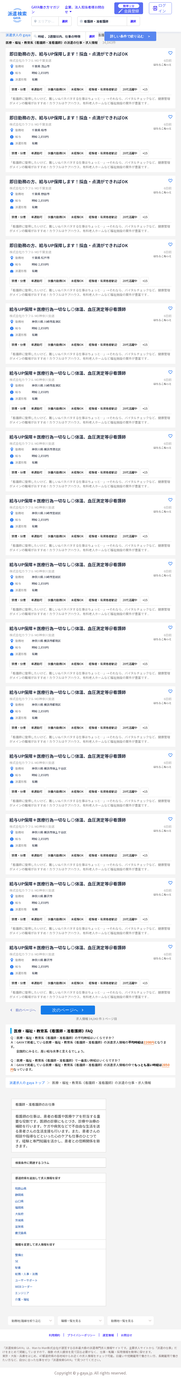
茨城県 (19, 1220)
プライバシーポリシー (81, 1335)
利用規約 (54, 1335)
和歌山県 (20, 1188)
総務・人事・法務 (26, 1274)
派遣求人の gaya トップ (23, 35)
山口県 (19, 1201)
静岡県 (19, 1195)
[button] (22, 1010)
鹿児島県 (20, 1233)
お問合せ (126, 1335)
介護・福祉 (22, 1299)
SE (16, 1261)
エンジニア (22, 1293)
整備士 (19, 1255)
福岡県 (19, 1207)
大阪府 (19, 1214)
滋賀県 (19, 1226)
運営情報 (108, 1335)
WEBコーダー (24, 1286)
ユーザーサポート (26, 1280)
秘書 (18, 1267)
